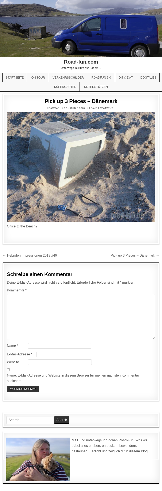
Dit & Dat (126, 77)
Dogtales (148, 77)
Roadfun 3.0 (101, 77)
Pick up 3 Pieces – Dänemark (81, 101)
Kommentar (17, 290)
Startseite (15, 77)
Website (13, 362)
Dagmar (54, 108)
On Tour (38, 77)
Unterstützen (96, 86)
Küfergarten (65, 86)
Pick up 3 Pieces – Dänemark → (135, 255)
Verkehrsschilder (68, 77)
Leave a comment (101, 108)
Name (12, 346)
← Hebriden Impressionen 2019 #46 (30, 255)
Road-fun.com (81, 62)
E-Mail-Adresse (19, 354)
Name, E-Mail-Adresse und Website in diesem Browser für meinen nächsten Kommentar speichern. (73, 378)
